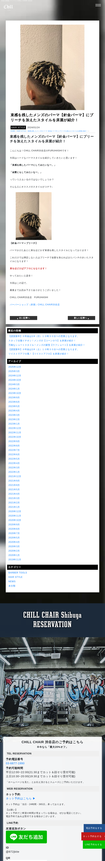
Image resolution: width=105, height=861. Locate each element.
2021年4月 (14, 494)
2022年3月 (14, 467)
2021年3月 (14, 498)
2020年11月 (14, 516)
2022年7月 (14, 450)
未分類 (11, 586)
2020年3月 (14, 546)
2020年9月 (14, 524)
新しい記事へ (81, 318)
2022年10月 (14, 437)
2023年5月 (14, 406)
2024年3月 (14, 384)
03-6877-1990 (15, 763)
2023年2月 (14, 419)
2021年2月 (14, 502)
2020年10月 (14, 520)
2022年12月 (14, 428)
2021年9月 (14, 481)
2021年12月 (14, 476)
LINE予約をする (88, 844)
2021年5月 (14, 489)
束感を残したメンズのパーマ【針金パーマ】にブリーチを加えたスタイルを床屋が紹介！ (58, 131)
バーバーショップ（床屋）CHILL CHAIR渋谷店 (35, 304)
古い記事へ (23, 318)
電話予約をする (88, 828)
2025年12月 (14, 367)
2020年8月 (14, 529)
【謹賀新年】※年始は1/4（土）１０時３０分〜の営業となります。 (43, 349)
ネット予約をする (89, 836)
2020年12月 (14, 511)
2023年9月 (14, 397)
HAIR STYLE (18, 127)
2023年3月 (14, 415)
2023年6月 (14, 402)
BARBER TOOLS (17, 573)
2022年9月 (14, 441)
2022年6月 (14, 454)
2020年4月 (14, 542)
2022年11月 (14, 432)
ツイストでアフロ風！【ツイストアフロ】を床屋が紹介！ (38, 354)
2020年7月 (14, 533)
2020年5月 (14, 537)
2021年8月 (14, 485)
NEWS (12, 581)
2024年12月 (14, 375)
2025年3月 (14, 371)
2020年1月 (14, 555)
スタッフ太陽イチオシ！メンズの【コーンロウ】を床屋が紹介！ (42, 340)
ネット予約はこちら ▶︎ (21, 798)
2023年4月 (14, 410)
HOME (13, 131)
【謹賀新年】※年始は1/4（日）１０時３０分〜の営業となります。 (43, 336)
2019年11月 (14, 559)
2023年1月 (14, 424)
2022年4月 (14, 463)
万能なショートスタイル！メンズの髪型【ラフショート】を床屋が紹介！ (46, 345)
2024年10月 (14, 380)
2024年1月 (14, 389)
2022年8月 (14, 446)
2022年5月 (14, 459)
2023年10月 (14, 393)
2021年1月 (14, 507)
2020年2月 (14, 551)
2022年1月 (14, 472)
